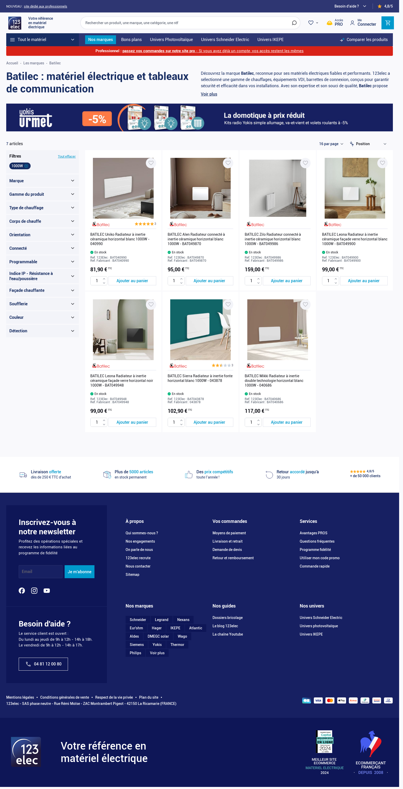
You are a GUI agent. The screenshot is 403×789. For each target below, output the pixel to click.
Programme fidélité (315, 549)
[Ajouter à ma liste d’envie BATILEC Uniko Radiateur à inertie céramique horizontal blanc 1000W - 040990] (151, 163)
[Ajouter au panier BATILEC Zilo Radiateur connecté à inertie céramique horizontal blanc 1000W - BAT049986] (287, 280)
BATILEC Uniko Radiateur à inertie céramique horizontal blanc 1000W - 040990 (119, 239)
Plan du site (148, 697)
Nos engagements (140, 541)
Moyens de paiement (229, 533)
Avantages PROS (313, 533)
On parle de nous (139, 549)
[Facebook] (22, 591)
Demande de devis (227, 549)
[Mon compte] (362, 23)
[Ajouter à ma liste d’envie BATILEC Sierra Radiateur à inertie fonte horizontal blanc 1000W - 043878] (228, 304)
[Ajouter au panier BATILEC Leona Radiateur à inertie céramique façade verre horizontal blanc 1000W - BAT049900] (364, 280)
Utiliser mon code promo (320, 558)
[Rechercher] (294, 23)
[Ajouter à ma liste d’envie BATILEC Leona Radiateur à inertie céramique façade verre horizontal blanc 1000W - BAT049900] (382, 163)
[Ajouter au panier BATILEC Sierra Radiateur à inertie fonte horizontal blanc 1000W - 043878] (210, 422)
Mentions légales (20, 697)
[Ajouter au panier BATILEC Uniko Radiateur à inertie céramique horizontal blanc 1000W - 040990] (132, 280)
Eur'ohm (136, 628)
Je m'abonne (79, 571)
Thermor (177, 645)
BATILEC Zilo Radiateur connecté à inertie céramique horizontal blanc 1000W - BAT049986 (273, 239)
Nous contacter (138, 566)
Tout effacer (67, 156)
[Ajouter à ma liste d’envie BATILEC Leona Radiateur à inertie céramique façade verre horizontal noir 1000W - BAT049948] (151, 304)
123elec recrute (138, 558)
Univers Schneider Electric (321, 617)
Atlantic (195, 628)
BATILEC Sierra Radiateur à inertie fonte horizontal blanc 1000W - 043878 (200, 378)
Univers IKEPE (311, 634)
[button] (145, 224)
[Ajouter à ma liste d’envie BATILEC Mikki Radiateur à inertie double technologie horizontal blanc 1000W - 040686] (305, 304)
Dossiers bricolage (228, 617)
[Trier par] (372, 144)
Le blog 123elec (225, 626)
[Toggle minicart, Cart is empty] (387, 22)
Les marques (33, 63)
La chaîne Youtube (228, 634)
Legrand (161, 620)
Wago (182, 636)
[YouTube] (47, 591)
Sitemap (132, 574)
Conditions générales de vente (64, 697)
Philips (135, 653)
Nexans (183, 620)
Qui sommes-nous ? (142, 533)
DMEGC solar (158, 636)
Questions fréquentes (317, 541)
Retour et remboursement (233, 558)
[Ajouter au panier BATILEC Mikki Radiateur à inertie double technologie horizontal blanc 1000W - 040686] (287, 422)
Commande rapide (315, 566)
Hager (157, 628)
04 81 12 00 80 (43, 664)
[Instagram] (34, 591)
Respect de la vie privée (114, 697)
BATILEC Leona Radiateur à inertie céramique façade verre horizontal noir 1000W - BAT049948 (121, 380)
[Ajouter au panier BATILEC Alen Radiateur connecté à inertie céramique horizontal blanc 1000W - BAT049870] (210, 280)
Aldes (134, 636)
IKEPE (175, 628)
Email (27, 571)
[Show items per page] (331, 144)
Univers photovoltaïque (319, 626)
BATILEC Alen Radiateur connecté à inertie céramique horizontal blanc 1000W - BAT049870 (196, 239)
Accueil (12, 63)
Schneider (138, 620)
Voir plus (209, 94)
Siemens (137, 645)
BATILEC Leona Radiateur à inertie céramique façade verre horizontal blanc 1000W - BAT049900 (354, 239)
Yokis (157, 645)
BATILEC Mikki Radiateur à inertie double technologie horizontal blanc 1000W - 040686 (274, 380)
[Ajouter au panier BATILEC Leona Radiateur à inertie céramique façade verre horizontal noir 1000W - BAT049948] (132, 422)
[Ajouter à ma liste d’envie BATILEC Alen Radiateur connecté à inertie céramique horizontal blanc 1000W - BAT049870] (228, 163)
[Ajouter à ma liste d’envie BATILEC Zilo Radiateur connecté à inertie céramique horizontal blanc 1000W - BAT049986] (305, 163)
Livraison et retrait (228, 541)
